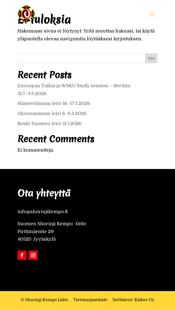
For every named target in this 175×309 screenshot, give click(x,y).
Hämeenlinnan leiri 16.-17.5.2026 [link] (53, 103)
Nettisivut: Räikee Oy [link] (133, 300)
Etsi (151, 58)
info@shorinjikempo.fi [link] (42, 211)
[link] (26, 14)
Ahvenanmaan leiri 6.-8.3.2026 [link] (51, 113)
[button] (152, 14)
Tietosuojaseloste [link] (90, 300)
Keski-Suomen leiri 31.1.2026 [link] (49, 123)
